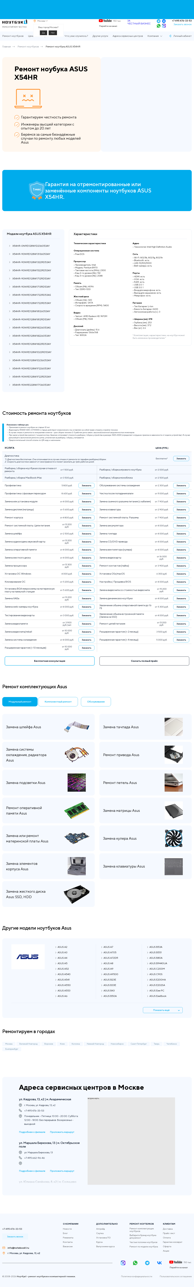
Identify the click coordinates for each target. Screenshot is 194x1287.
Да (43, 37)
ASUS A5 (62, 970)
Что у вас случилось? (76, 44)
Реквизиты (68, 1237)
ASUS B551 (155, 960)
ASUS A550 (64, 992)
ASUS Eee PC (156, 998)
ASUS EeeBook (157, 1003)
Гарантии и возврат (172, 1242)
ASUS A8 (108, 970)
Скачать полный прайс (144, 669)
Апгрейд (100, 1229)
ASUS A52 (63, 976)
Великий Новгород (28, 1051)
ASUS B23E (110, 987)
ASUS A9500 (111, 981)
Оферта (167, 1246)
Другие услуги (100, 44)
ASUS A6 (62, 1003)
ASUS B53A (155, 954)
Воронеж (48, 1051)
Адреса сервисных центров (128, 44)
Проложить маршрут (62, 1137)
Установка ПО (103, 1237)
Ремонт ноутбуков (12, 44)
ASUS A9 (108, 976)
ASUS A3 (62, 960)
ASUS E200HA (157, 987)
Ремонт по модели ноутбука (144, 1246)
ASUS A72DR (111, 965)
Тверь (156, 1051)
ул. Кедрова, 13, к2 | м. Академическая (37, 1101)
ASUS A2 (62, 954)
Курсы (99, 1242)
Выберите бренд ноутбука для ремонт (143, 1236)
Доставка (168, 1229)
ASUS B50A (110, 1003)
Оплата (167, 1237)
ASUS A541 (64, 987)
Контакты (68, 1242)
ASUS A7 (108, 954)
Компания (153, 44)
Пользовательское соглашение (176, 1276)
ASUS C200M (157, 976)
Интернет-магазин (49, 44)
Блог (65, 1233)
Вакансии (68, 1246)
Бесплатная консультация (49, 669)
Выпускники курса (105, 1246)
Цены (31, 44)
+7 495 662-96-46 (34, 1166)
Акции (166, 1251)
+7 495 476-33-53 (182, 25)
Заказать (181, 467)
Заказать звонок (183, 28)
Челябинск (171, 1051)
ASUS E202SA (157, 992)
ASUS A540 (64, 981)
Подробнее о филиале (32, 1137)
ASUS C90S (155, 981)
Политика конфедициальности (136, 1276)
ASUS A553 (64, 998)
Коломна (76, 1051)
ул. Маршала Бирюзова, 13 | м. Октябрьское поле (44, 1151)
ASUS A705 (110, 960)
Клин (62, 1051)
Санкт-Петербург (139, 1051)
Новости (67, 1229)
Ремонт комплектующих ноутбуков (142, 1229)
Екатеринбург (11, 1056)
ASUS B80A (155, 965)
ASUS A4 (62, 965)
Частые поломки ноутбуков (143, 1242)
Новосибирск (117, 1051)
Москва (8, 1051)
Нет (53, 37)
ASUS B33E (110, 992)
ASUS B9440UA (158, 970)
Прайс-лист (169, 1233)
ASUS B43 (109, 998)
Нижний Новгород (95, 1051)
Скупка (100, 1233)
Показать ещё (169, 1017)
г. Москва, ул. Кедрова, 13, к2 (24, 1253)
